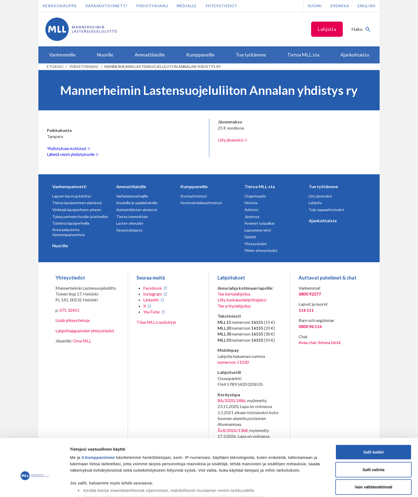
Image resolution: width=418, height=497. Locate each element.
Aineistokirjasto (129, 230)
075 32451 (69, 310)
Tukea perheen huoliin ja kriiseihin (80, 216)
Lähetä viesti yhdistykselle (73, 154)
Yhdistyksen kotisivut (68, 148)
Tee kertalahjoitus (234, 293)
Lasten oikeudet (129, 223)
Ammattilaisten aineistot (137, 209)
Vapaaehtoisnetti (106, 5)
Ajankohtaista (323, 220)
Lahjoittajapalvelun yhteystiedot (84, 330)
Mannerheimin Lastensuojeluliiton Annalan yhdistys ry (162, 66)
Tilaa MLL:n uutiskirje (156, 322)
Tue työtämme (323, 186)
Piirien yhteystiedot (261, 250)
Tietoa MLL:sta (259, 186)
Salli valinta (374, 437)
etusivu (55, 66)
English (366, 5)
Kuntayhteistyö (193, 196)
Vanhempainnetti (69, 186)
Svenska (339, 5)
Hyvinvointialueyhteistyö (201, 202)
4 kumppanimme (98, 425)
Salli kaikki (373, 420)
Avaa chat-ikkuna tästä (319, 342)
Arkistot (251, 209)
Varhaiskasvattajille (132, 196)
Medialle (187, 5)
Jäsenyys (252, 216)
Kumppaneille (194, 186)
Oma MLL (82, 340)
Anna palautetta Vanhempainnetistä (68, 232)
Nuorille (60, 245)
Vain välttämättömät (373, 454)
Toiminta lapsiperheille (71, 223)
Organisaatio (255, 196)
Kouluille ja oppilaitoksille (137, 202)
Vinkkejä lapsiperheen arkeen (76, 209)
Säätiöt (250, 237)
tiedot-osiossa (240, 472)
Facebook (152, 287)
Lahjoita (326, 29)
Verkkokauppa (60, 5)
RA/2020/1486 (232, 400)
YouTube (151, 311)
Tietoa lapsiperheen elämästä (77, 202)
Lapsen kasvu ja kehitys (71, 196)
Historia (251, 202)
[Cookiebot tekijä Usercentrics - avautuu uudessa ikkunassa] (34, 487)
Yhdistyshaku (152, 5)
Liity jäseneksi (232, 139)
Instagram (152, 293)
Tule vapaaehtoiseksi (326, 209)
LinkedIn (151, 299)
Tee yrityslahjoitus (234, 305)
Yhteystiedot (221, 5)
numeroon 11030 (233, 362)
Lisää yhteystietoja (72, 320)
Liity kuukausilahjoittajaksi (242, 299)
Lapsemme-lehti (257, 230)
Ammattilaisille (131, 186)
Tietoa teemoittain (132, 216)
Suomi (315, 5)
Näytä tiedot (285, 486)
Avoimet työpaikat (259, 223)
